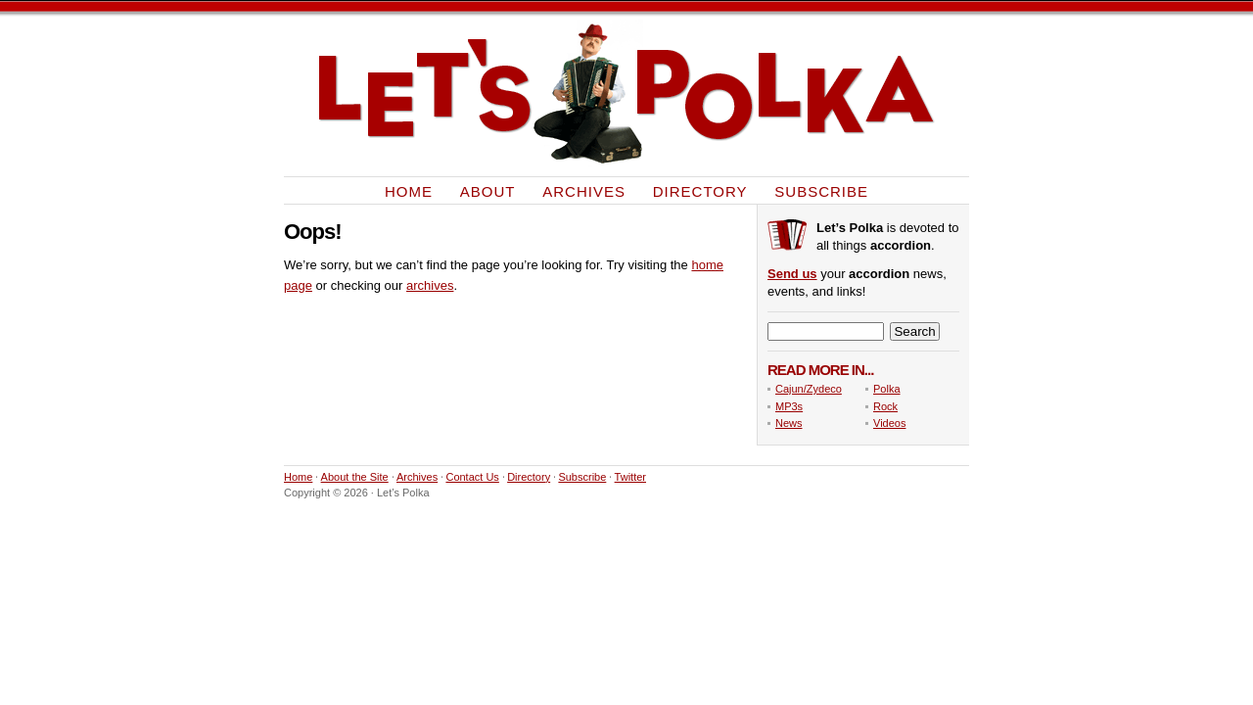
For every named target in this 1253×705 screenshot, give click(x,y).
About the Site (355, 477)
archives (429, 285)
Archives (584, 190)
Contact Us (471, 477)
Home (409, 190)
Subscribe (821, 190)
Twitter (630, 477)
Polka (887, 389)
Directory (700, 190)
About (488, 190)
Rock (885, 406)
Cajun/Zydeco (808, 389)
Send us (792, 273)
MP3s (789, 406)
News (789, 423)
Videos (889, 423)
